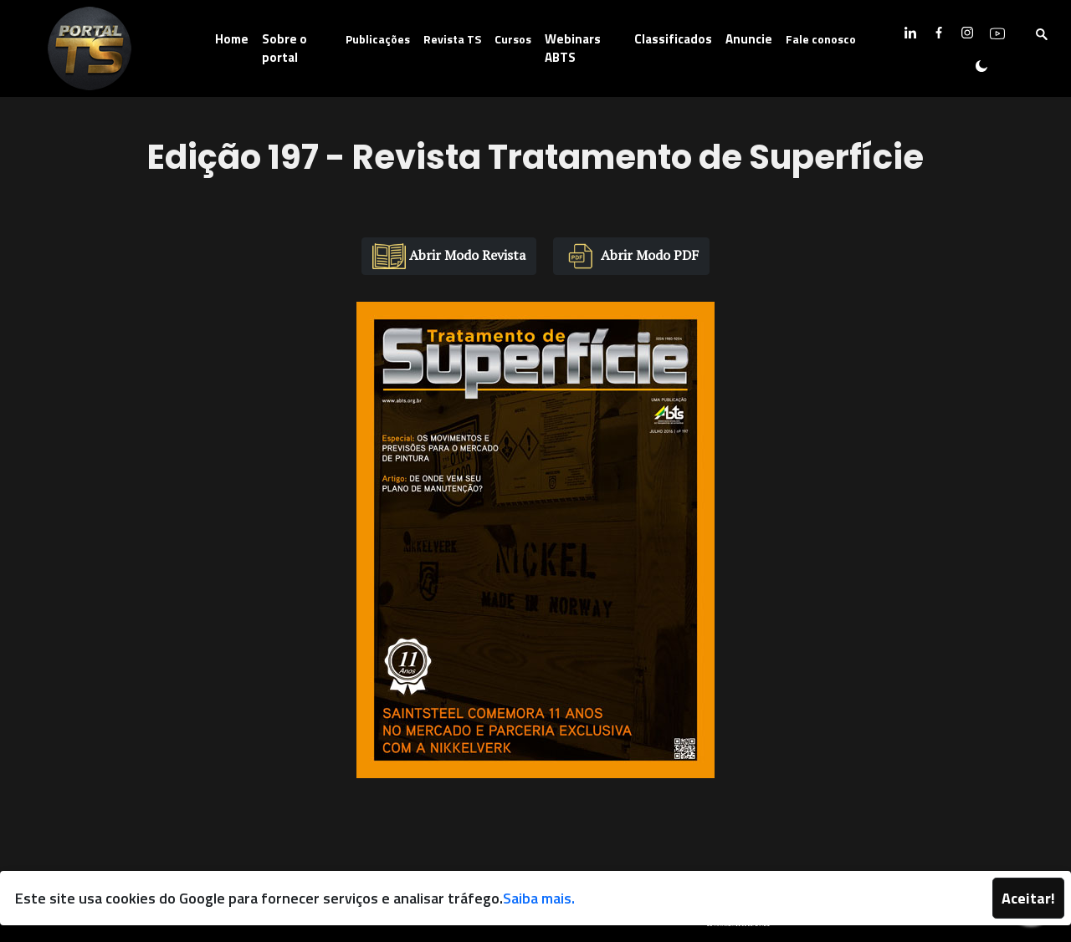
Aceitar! (1028, 898)
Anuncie (748, 38)
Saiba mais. (539, 898)
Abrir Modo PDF (631, 256)
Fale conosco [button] (821, 39)
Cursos (513, 39)
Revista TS (452, 39)
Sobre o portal (284, 48)
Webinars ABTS (573, 48)
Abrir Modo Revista (448, 256)
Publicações (378, 39)
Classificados (673, 38)
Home (232, 38)
